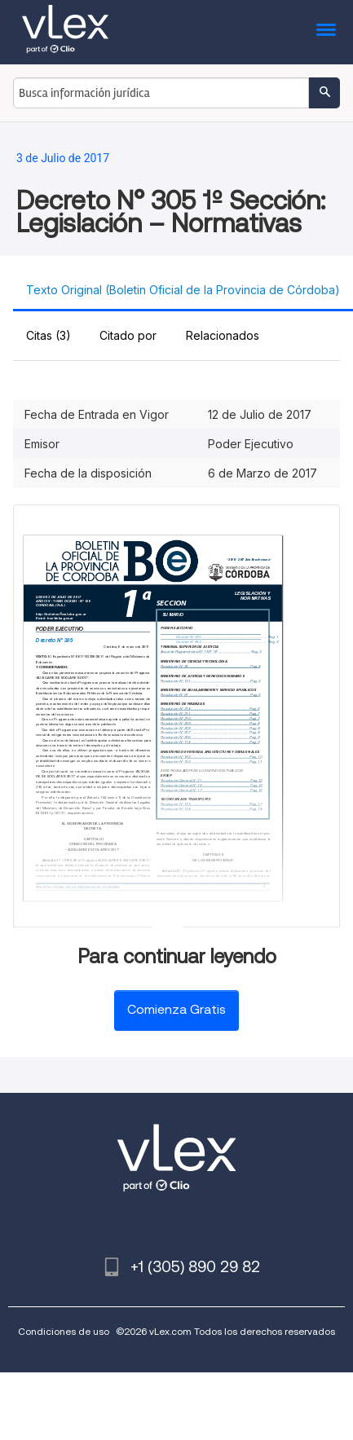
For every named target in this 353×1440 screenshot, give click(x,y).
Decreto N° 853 (188, 642)
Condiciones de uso (63, 1331)
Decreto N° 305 (54, 640)
